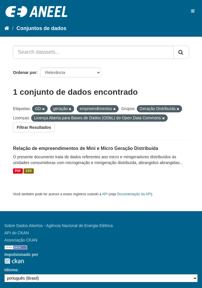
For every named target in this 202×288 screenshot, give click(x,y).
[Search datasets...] (93, 52)
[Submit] (181, 52)
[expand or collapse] (193, 11)
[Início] (6, 28)
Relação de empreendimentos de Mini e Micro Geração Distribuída (85, 148)
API (105, 194)
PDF (18, 171)
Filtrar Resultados (34, 127)
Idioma (10, 269)
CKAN (14, 261)
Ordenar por (24, 72)
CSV (29, 171)
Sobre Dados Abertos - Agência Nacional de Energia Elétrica (58, 225)
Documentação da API (134, 194)
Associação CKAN (20, 240)
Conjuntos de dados (41, 28)
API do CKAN (16, 233)
